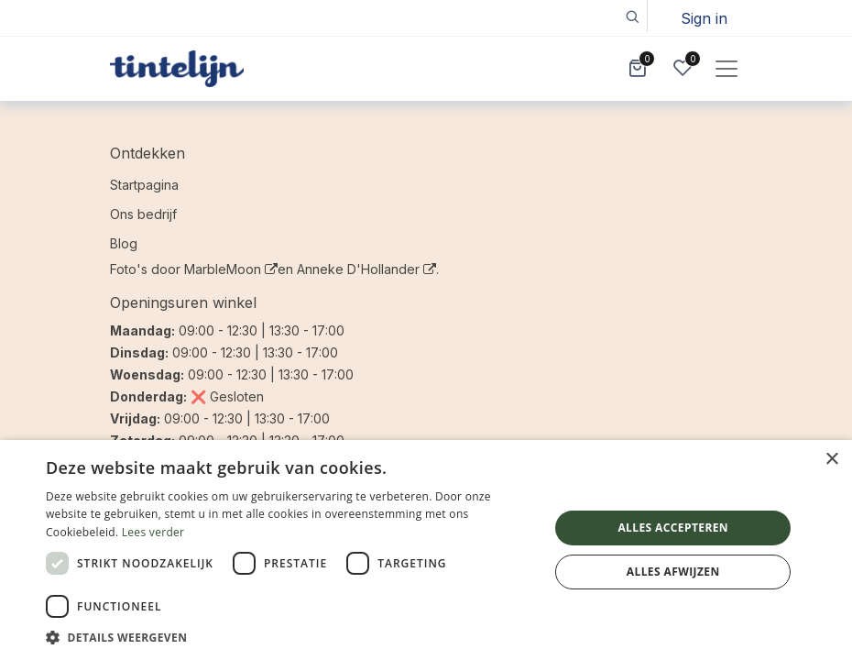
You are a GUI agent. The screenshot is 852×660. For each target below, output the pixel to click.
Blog (123, 243)
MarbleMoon (231, 269)
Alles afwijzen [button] (673, 571)
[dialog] (426, 550)
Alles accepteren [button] (672, 527)
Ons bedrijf (143, 214)
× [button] (831, 460)
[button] (632, 16)
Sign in (704, 18)
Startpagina (144, 184)
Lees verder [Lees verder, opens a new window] (153, 532)
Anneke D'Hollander (366, 269)
